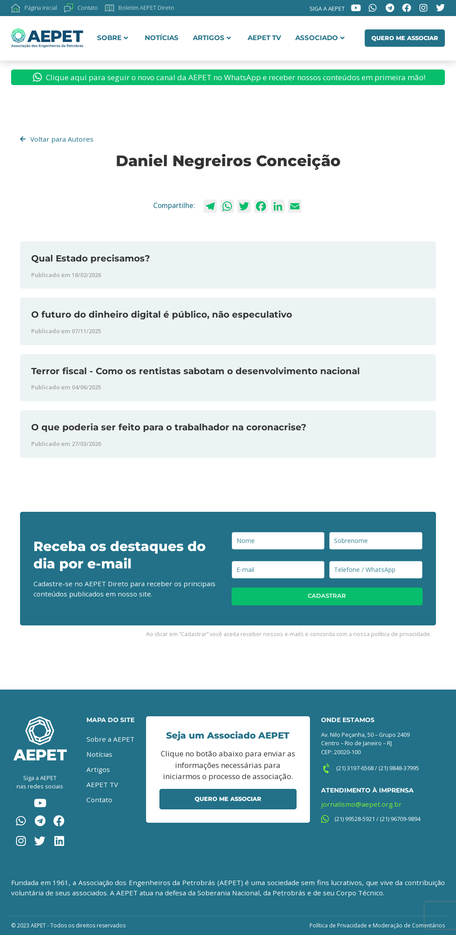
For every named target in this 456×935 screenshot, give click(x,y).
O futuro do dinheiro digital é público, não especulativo (161, 314)
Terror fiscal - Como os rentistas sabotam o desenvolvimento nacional (195, 370)
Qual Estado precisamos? (90, 258)
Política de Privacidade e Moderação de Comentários (377, 925)
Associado (320, 37)
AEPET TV (264, 37)
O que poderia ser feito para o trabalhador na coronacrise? (168, 427)
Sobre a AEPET (110, 739)
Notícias (162, 37)
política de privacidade (400, 634)
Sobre (112, 37)
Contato (99, 799)
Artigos (212, 37)
